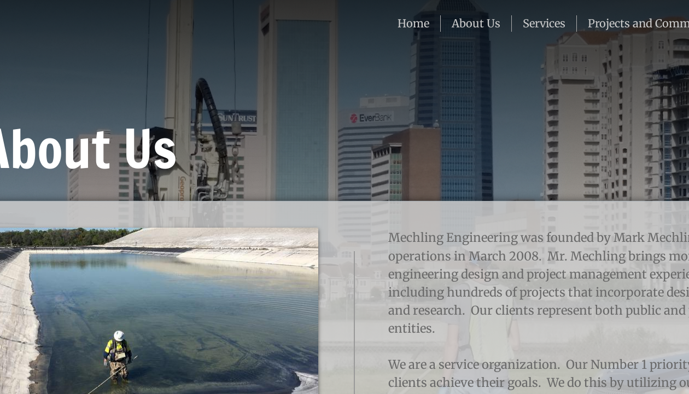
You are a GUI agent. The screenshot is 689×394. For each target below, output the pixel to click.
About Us (476, 23)
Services (544, 23)
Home (413, 23)
